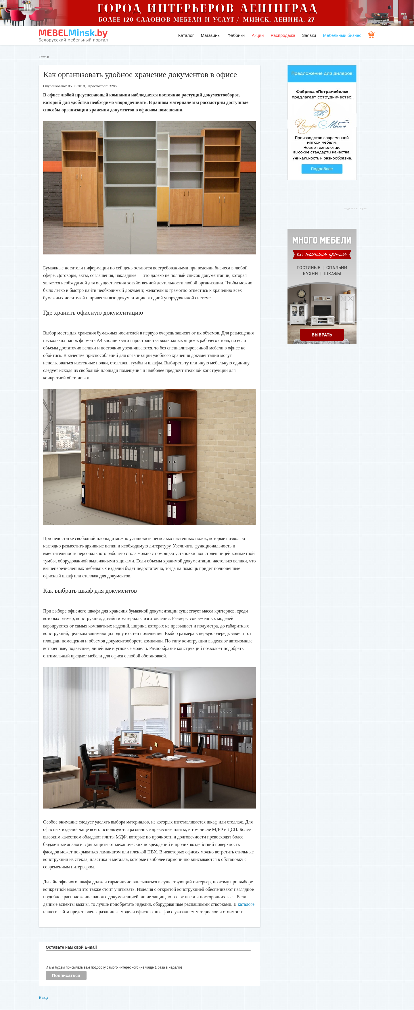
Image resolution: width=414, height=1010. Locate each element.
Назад (43, 997)
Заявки (309, 35)
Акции (258, 35)
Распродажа (283, 35)
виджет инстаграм (355, 208)
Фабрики (236, 35)
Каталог (186, 35)
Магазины (211, 35)
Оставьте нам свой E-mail (71, 947)
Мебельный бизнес (342, 35)
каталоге (246, 904)
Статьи (44, 57)
